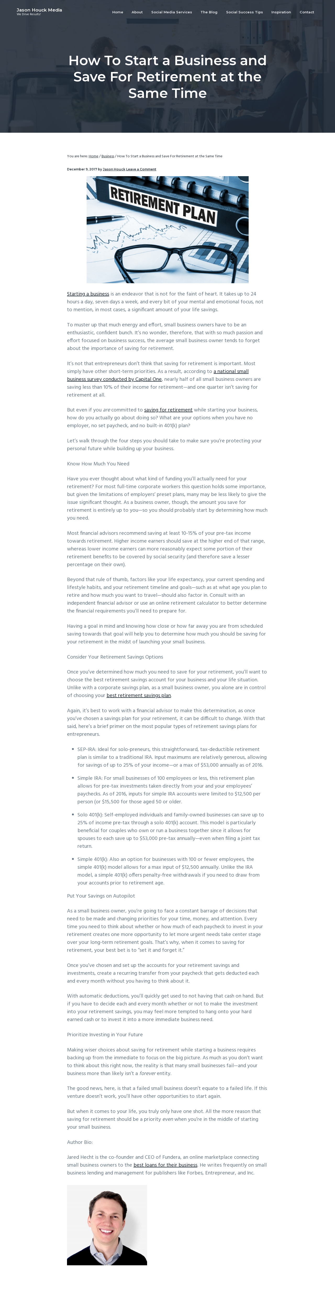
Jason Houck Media (39, 10)
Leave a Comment (141, 169)
